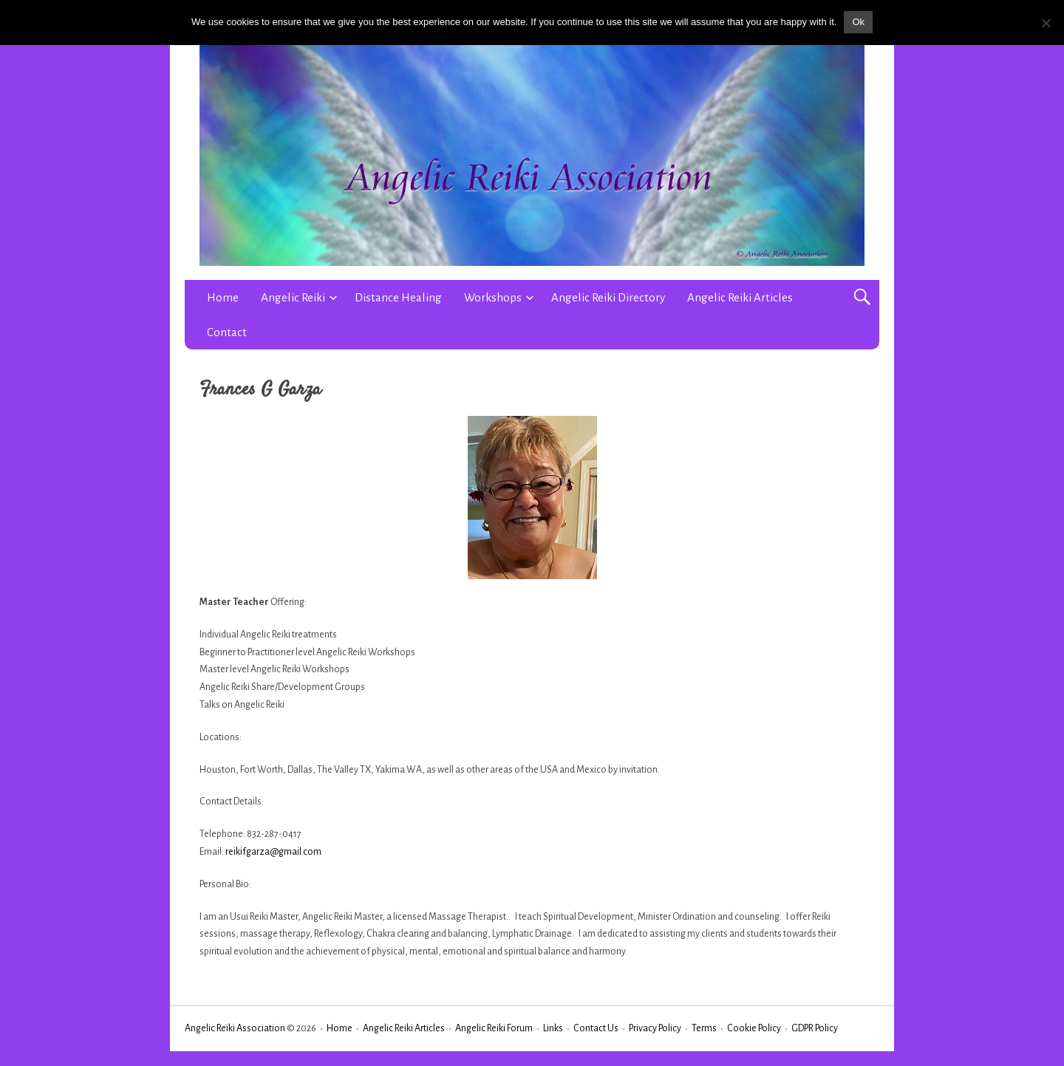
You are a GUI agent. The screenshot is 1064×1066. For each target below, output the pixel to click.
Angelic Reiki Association (235, 1028)
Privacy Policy (655, 1028)
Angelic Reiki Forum (494, 1028)
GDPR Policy (814, 1028)
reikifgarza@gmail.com (273, 852)
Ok (858, 21)
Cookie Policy (754, 1028)
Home (223, 297)
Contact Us (595, 1028)
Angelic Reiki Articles (740, 297)
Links (553, 1028)
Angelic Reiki (293, 297)
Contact (227, 332)
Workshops (493, 297)
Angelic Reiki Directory (608, 297)
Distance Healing (398, 297)
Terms (704, 1028)
